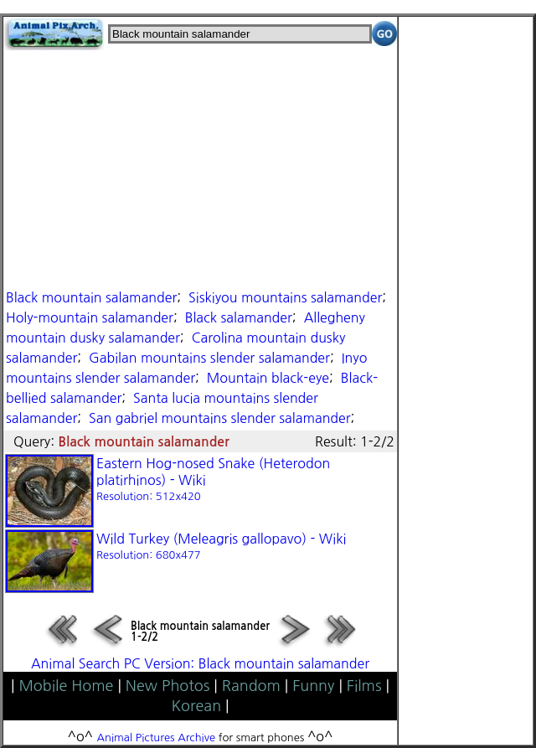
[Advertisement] (200, 167)
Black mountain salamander (91, 297)
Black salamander (238, 317)
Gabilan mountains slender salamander (209, 357)
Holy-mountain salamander (89, 317)
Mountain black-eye (268, 377)
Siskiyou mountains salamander (285, 297)
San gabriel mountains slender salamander (220, 418)
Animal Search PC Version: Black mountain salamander (200, 663)
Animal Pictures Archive (156, 737)
